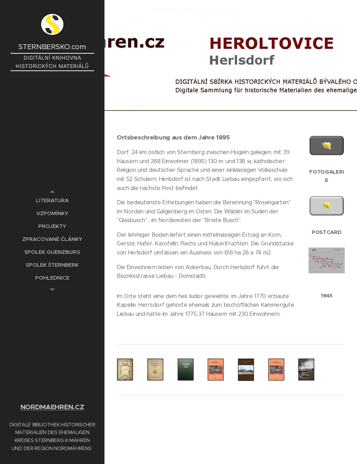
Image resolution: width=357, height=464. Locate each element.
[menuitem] (52, 200)
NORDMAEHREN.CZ (52, 407)
